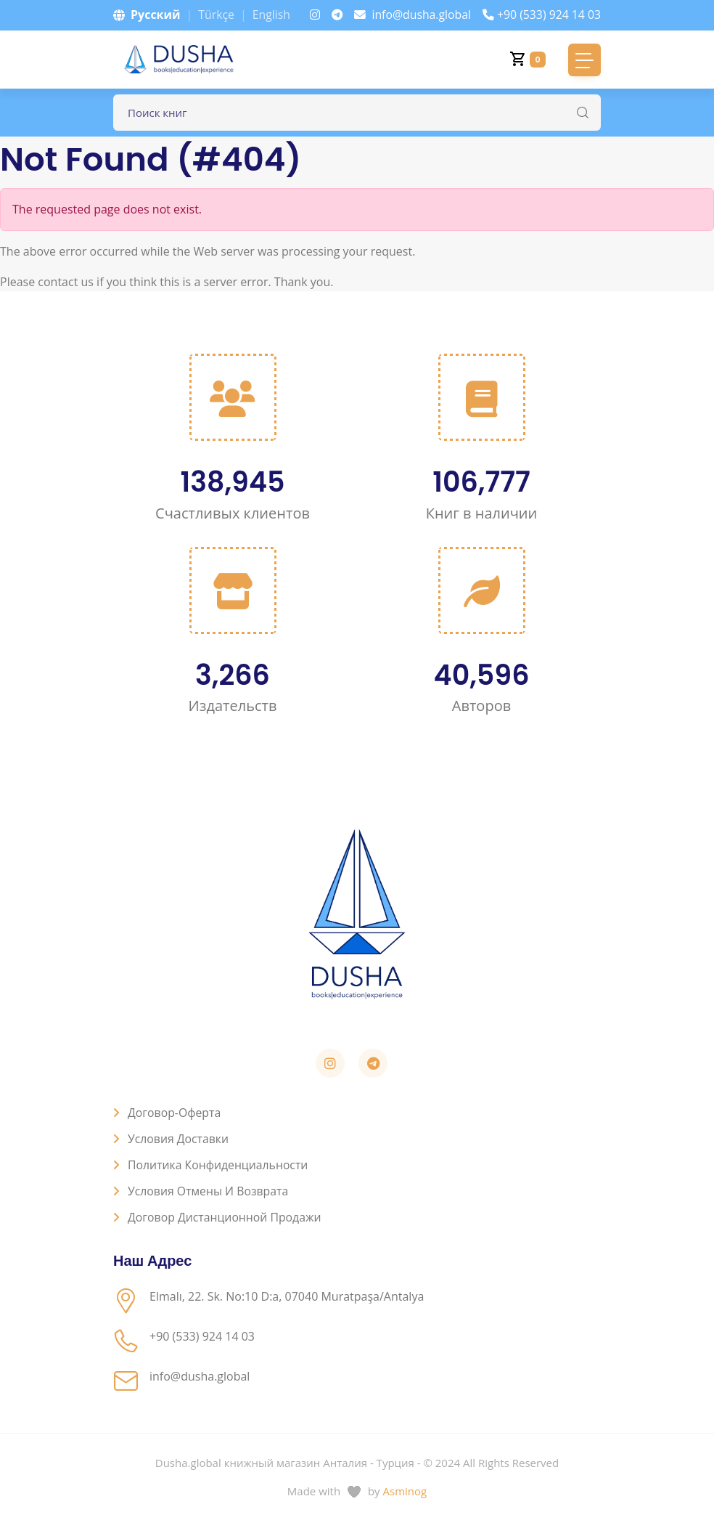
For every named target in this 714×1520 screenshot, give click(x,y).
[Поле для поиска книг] (357, 112)
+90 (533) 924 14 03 (541, 15)
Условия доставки (179, 1138)
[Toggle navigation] (584, 60)
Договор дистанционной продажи (226, 1217)
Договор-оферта (175, 1112)
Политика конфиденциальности (219, 1165)
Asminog (405, 1491)
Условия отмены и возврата (209, 1191)
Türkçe (216, 15)
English (272, 15)
